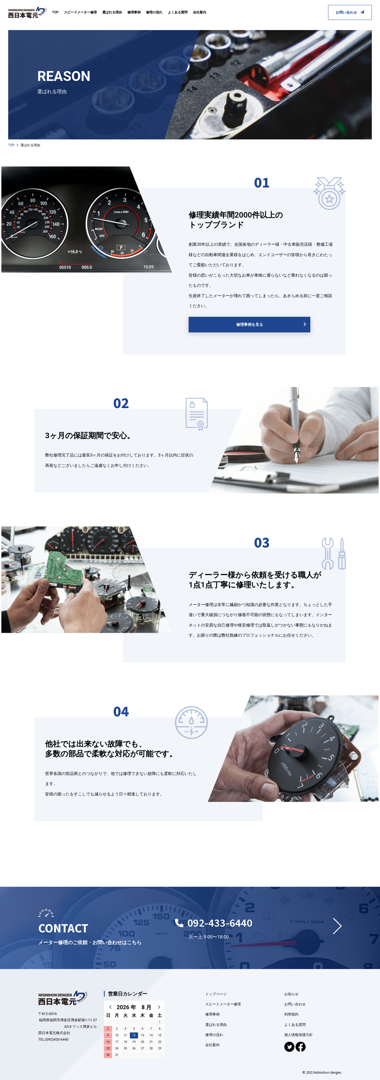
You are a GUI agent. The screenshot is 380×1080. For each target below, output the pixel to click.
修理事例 (134, 12)
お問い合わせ (350, 12)
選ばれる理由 (112, 12)
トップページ (216, 994)
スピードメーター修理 (80, 12)
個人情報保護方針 (298, 1035)
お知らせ (291, 994)
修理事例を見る (249, 324)
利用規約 (291, 1014)
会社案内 (199, 12)
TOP (55, 12)
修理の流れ (154, 12)
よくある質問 (178, 12)
